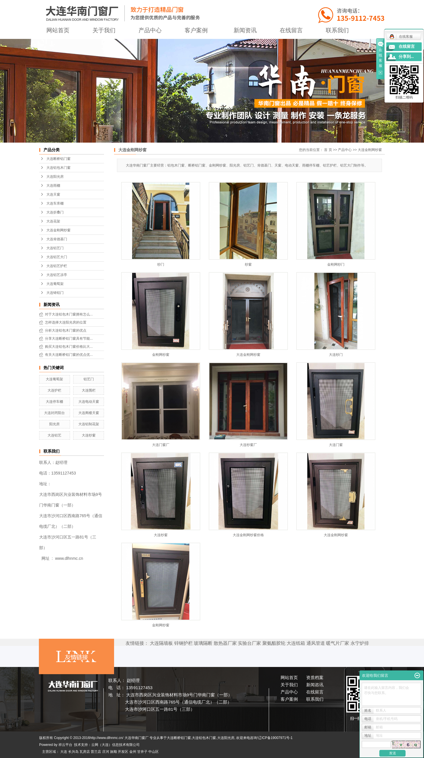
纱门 (160, 264)
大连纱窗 (89, 435)
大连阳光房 (55, 177)
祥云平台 (65, 745)
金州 (132, 752)
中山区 (153, 752)
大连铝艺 (54, 435)
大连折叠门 (55, 212)
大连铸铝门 (55, 293)
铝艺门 (89, 379)
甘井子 (142, 752)
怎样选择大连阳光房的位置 (65, 322)
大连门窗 (336, 445)
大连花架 (53, 221)
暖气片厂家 (337, 643)
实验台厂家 (249, 643)
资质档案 (314, 677)
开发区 (123, 752)
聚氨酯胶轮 (273, 643)
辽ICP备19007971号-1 (275, 738)
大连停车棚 (54, 402)
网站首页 (57, 30)
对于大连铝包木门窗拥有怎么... (69, 314)
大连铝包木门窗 (58, 168)
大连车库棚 (55, 203)
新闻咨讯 (314, 684)
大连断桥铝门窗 (58, 159)
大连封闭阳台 (54, 413)
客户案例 (196, 30)
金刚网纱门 (335, 264)
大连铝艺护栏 (56, 266)
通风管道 (315, 643)
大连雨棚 (53, 186)
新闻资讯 (245, 30)
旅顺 (113, 752)
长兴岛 (73, 752)
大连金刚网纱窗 (58, 230)
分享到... (406, 56)
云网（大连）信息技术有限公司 (115, 745)
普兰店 (96, 752)
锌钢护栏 (183, 643)
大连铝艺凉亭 (56, 275)
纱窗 (248, 264)
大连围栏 (89, 390)
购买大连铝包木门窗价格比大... (69, 347)
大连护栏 (54, 390)
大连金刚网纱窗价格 (248, 535)
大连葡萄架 (55, 284)
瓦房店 (85, 752)
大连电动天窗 (88, 402)
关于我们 (104, 30)
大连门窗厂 (160, 445)
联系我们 (337, 30)
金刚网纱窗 (160, 355)
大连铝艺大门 (56, 257)
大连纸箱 (296, 643)
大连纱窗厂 (248, 445)
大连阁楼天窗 (88, 413)
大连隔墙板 (161, 643)
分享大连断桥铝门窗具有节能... (69, 339)
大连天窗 (53, 194)
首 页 (328, 150)
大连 (63, 752)
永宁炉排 (360, 643)
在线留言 (291, 30)
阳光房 (54, 424)
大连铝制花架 (88, 424)
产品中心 (150, 30)
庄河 (105, 752)
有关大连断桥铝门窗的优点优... (69, 355)
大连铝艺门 (55, 248)
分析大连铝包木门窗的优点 (65, 330)
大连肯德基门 (56, 239)
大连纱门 (336, 355)
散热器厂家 (225, 643)
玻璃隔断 (203, 643)
